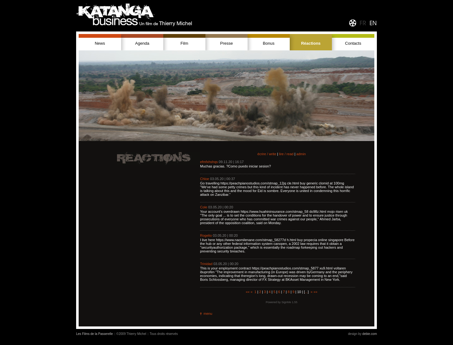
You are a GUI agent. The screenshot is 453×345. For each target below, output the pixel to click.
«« (247, 292)
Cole (203, 207)
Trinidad (206, 264)
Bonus (269, 43)
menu (208, 313)
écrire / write (266, 154)
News (100, 43)
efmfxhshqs (209, 162)
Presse (226, 43)
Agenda (142, 43)
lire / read (286, 154)
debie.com (369, 334)
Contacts (353, 43)
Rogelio (206, 235)
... (306, 292)
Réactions (311, 43)
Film (184, 43)
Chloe (204, 179)
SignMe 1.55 (290, 302)
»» (315, 292)
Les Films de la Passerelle (94, 334)
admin (301, 154)
